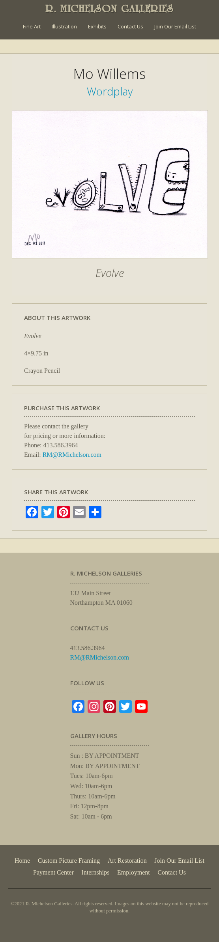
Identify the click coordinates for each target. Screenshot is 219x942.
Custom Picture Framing (69, 860)
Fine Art (32, 26)
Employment (133, 872)
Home (22, 860)
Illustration (64, 26)
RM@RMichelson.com (72, 454)
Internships (95, 872)
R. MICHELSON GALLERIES (109, 8)
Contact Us (130, 26)
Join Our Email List (175, 26)
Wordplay (110, 91)
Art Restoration (127, 860)
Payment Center (53, 872)
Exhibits (97, 26)
